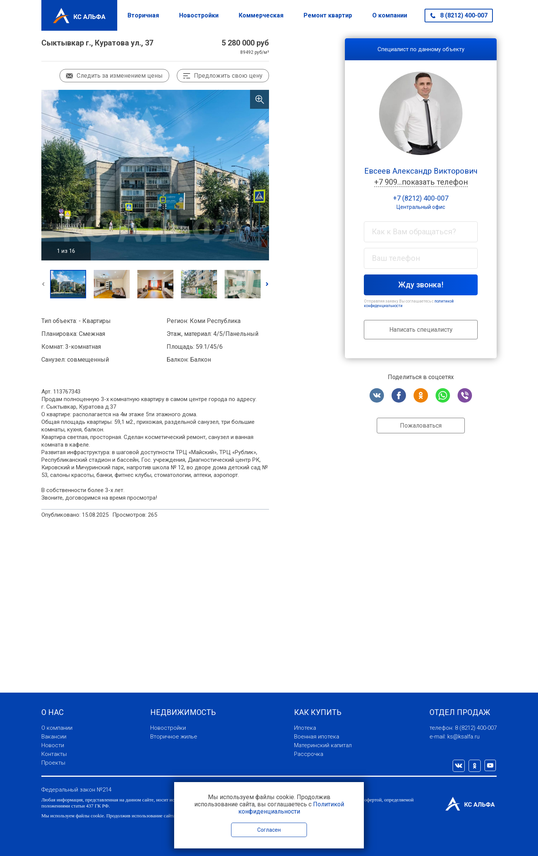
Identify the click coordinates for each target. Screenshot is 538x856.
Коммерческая (261, 15)
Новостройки (199, 15)
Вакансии (53, 736)
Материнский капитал (323, 745)
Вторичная (143, 15)
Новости (52, 745)
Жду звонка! (421, 284)
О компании (389, 15)
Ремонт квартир (328, 15)
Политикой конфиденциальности (291, 808)
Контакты (54, 754)
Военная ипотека (316, 736)
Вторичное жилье (173, 736)
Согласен (269, 830)
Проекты (53, 762)
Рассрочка (308, 754)
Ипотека (305, 727)
